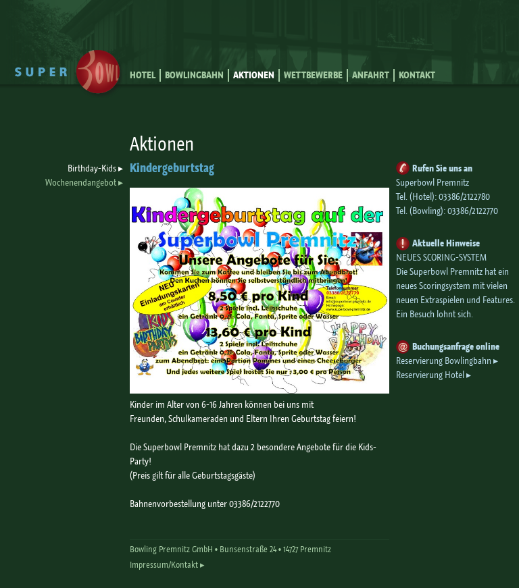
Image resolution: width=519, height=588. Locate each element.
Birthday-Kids (92, 168)
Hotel (142, 75)
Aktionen (253, 75)
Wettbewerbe (313, 75)
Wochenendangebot (80, 182)
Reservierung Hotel (430, 375)
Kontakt (417, 75)
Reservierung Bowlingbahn (443, 360)
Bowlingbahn (194, 75)
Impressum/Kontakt (164, 564)
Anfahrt (370, 75)
